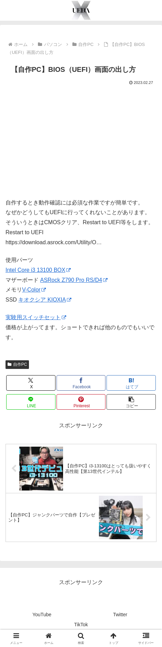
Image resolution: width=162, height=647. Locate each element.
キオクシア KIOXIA (44, 300)
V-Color (34, 290)
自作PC (17, 364)
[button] (131, 402)
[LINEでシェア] (30, 402)
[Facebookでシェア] (81, 383)
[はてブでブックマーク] (131, 383)
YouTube (41, 614)
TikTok (81, 624)
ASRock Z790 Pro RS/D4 (74, 280)
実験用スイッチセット (36, 317)
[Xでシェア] (30, 383)
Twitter (120, 614)
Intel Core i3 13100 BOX (38, 270)
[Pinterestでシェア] (81, 402)
